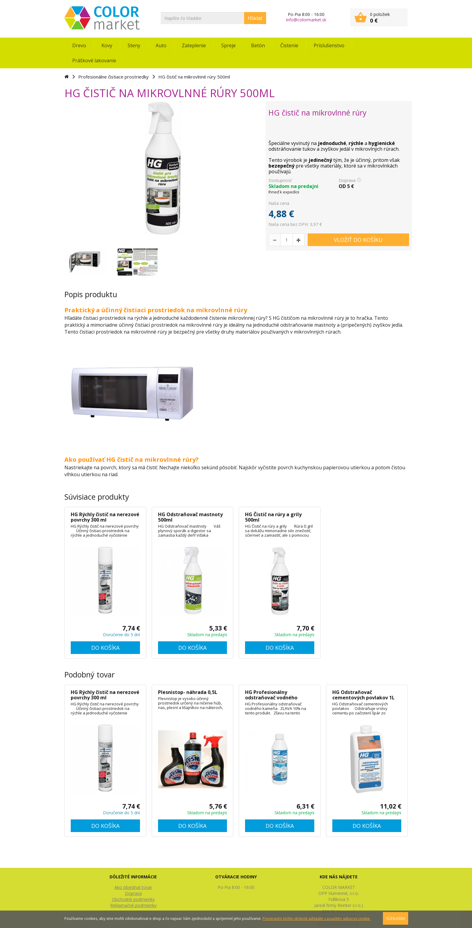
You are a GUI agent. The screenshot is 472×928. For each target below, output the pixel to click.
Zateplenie (194, 45)
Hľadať (255, 18)
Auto (161, 45)
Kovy (106, 45)
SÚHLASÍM (395, 918)
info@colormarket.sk (306, 20)
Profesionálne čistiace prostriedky (113, 77)
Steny (134, 45)
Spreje (228, 45)
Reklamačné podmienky (133, 905)
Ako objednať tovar (133, 887)
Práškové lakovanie (94, 60)
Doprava (133, 893)
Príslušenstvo (329, 45)
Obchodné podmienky (133, 899)
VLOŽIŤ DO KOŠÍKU (358, 239)
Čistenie (289, 45)
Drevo (79, 45)
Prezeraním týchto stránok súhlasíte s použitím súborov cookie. (316, 918)
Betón (258, 45)
